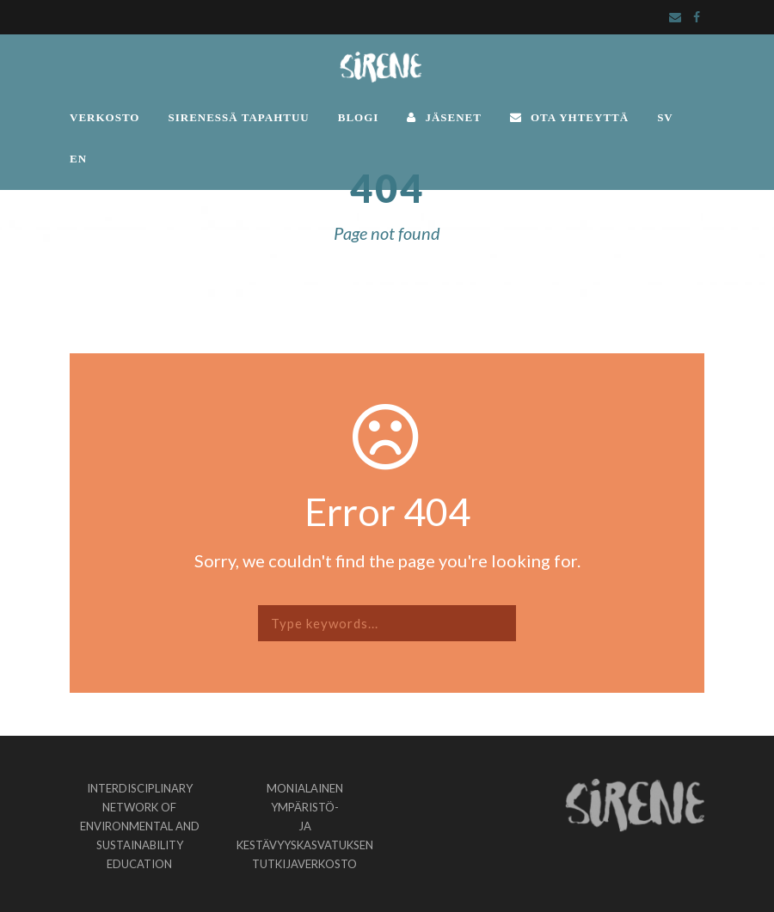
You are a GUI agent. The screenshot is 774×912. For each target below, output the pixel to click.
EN (78, 158)
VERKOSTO (104, 117)
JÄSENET (444, 117)
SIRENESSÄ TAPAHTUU (238, 117)
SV (665, 117)
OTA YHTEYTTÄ (569, 117)
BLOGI (358, 117)
